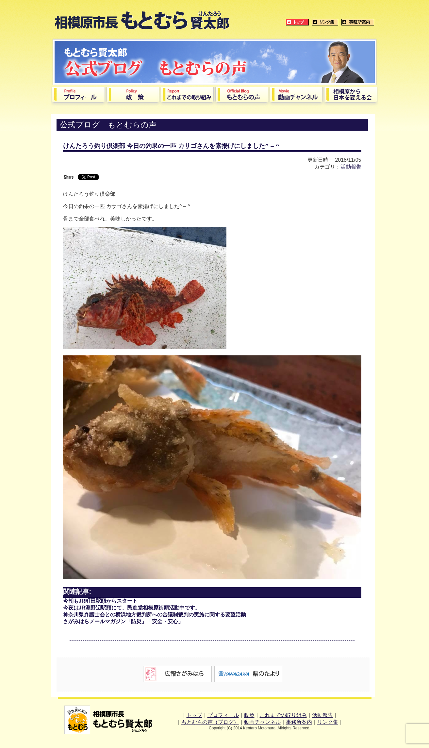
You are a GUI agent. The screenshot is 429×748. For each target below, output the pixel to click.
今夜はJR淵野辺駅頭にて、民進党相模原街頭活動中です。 (131, 607)
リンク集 (327, 722)
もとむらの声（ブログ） (210, 722)
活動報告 (350, 167)
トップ (194, 715)
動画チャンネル (262, 722)
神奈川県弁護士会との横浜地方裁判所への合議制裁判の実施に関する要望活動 (154, 614)
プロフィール (223, 715)
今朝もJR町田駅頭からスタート (100, 601)
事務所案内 (299, 722)
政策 (249, 715)
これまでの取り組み (283, 715)
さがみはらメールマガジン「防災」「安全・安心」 (123, 621)
